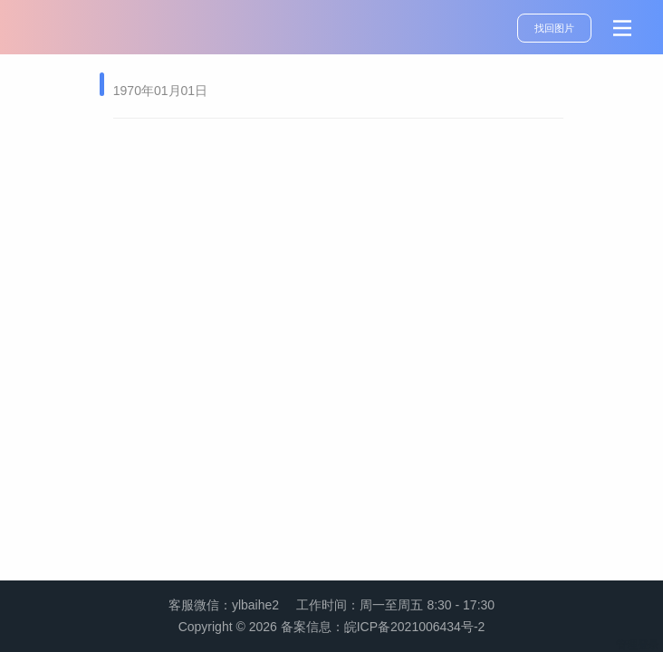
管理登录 (637, 644)
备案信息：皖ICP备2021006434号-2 (383, 626)
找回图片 (554, 28)
